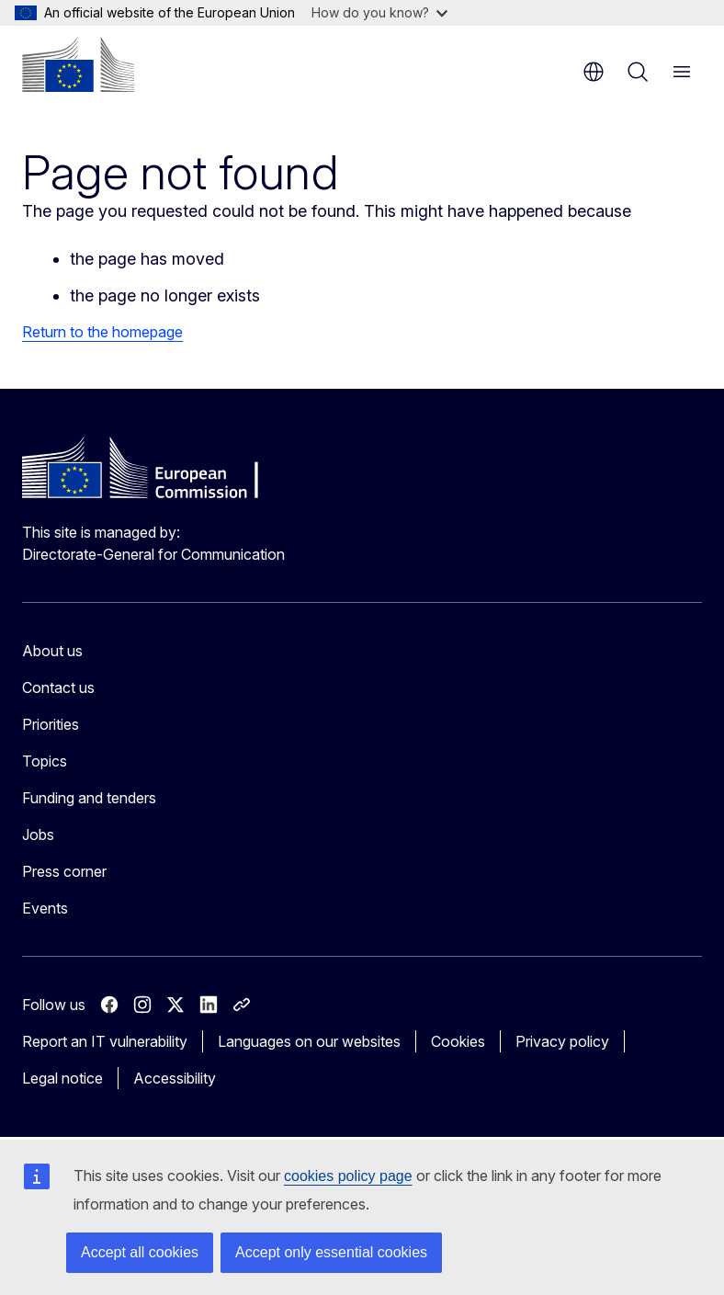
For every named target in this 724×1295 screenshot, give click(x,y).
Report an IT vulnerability (104, 1041)
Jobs (38, 834)
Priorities (50, 724)
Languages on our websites (309, 1041)
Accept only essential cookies (331, 1252)
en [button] (594, 72)
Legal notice (62, 1078)
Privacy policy (562, 1041)
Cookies (458, 1041)
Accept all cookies (139, 1252)
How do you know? (379, 12)
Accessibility (174, 1078)
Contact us (58, 687)
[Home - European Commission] (78, 64)
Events (45, 908)
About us (52, 651)
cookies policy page (348, 1176)
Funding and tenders (89, 798)
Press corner (64, 871)
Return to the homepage (102, 332)
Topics (44, 761)
